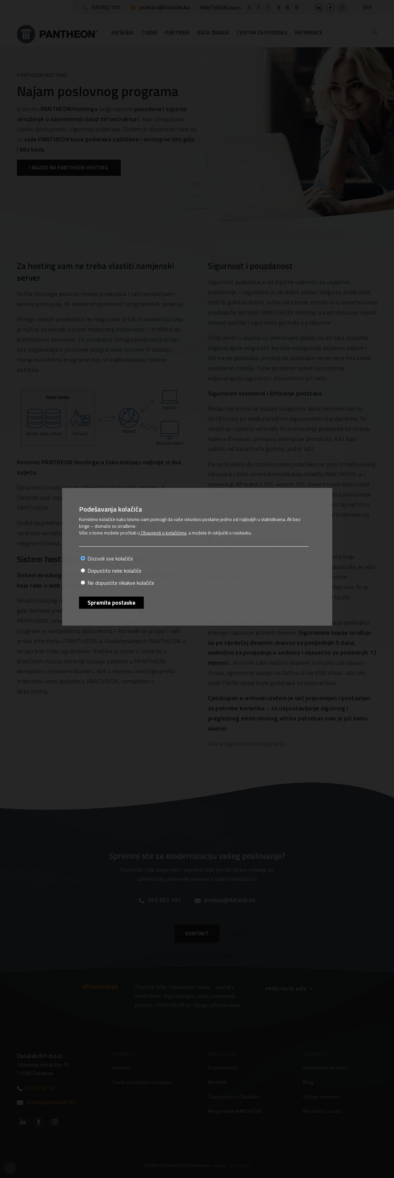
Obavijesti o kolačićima (163, 532)
